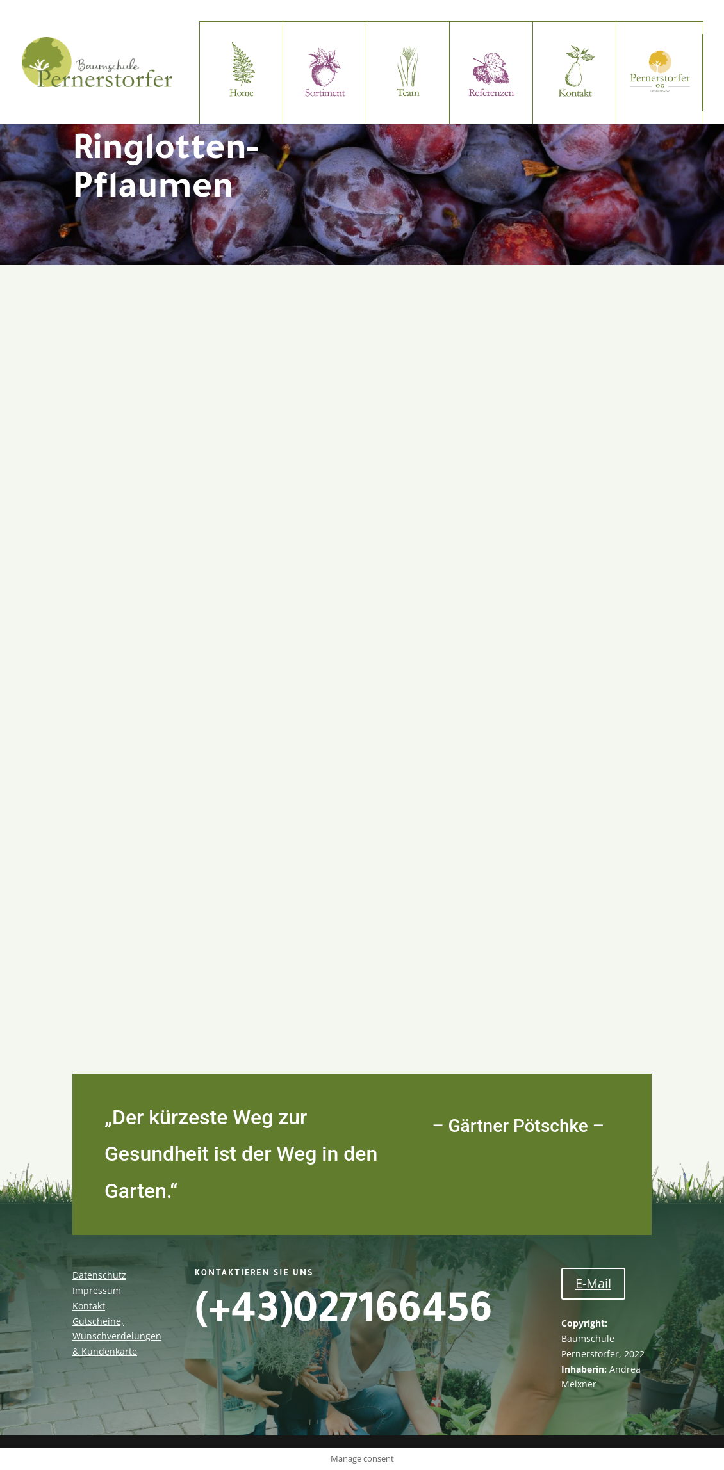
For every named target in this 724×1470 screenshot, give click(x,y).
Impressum (96, 1290)
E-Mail (593, 1283)
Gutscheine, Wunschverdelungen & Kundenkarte (116, 1336)
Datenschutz (99, 1275)
